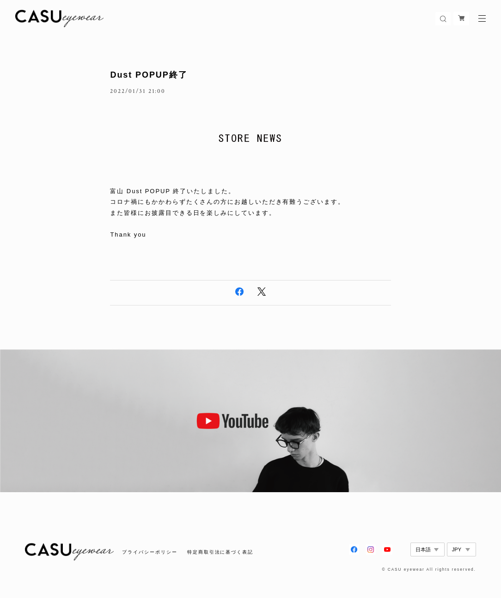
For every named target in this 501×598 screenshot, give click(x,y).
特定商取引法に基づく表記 (220, 552)
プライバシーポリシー (149, 552)
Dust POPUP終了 (148, 74)
